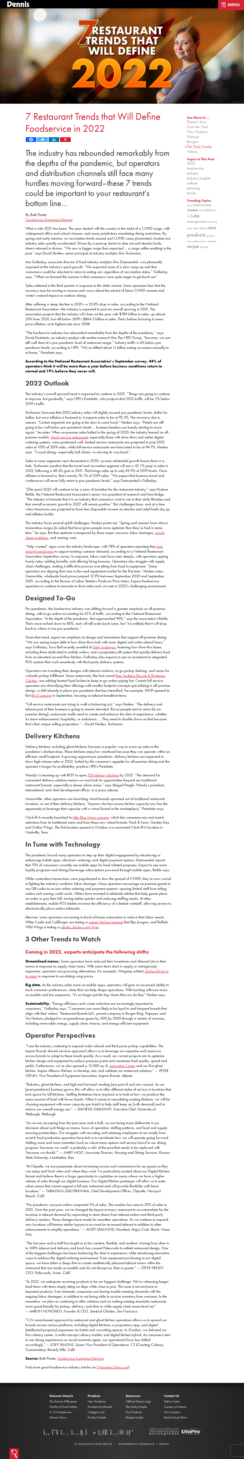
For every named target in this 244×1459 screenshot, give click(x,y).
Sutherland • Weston (154, 1444)
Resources (133, 1396)
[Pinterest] (65, 139)
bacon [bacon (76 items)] (189, 205)
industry (192, 173)
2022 (191, 163)
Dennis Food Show (176, 1417)
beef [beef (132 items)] (196, 205)
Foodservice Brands (100, 1407)
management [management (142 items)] (197, 221)
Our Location (172, 1412)
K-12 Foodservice (60, 1412)
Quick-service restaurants (69, 436)
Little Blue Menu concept (91, 817)
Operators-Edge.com (112, 1367)
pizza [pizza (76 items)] (189, 241)
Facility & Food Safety (63, 1407)
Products (94, 1396)
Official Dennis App (138, 1401)
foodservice (195, 168)
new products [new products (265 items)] (201, 231)
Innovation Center (122, 1065)
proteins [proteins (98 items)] (212, 241)
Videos (192, 151)
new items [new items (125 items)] (199, 228)
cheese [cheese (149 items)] (192, 209)
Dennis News (197, 121)
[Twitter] (42, 139)
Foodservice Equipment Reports (80, 1358)
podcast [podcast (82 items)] (196, 241)
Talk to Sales (172, 1401)
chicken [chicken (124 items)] (209, 210)
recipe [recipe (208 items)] (193, 246)
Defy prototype (104, 647)
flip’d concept (41, 695)
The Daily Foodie (199, 146)
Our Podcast (134, 1412)
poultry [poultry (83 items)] (203, 241)
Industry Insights (198, 178)
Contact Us (171, 1396)
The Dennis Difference (63, 1401)
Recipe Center (135, 1417)
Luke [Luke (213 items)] (195, 215)
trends (191, 192)
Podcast (193, 136)
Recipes (193, 141)
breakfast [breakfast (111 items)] (206, 205)
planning (193, 188)
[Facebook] (31, 139)
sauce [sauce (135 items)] (204, 246)
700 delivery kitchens (103, 775)
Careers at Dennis (175, 1407)
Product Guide (97, 1417)
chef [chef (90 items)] (201, 210)
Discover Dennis (61, 1396)
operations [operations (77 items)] (210, 236)
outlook (192, 183)
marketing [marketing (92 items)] (212, 221)
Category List (96, 1412)
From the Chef (197, 126)
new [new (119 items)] (189, 228)
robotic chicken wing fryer (79, 926)
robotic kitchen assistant (106, 921)
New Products (197, 131)
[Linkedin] (54, 139)
